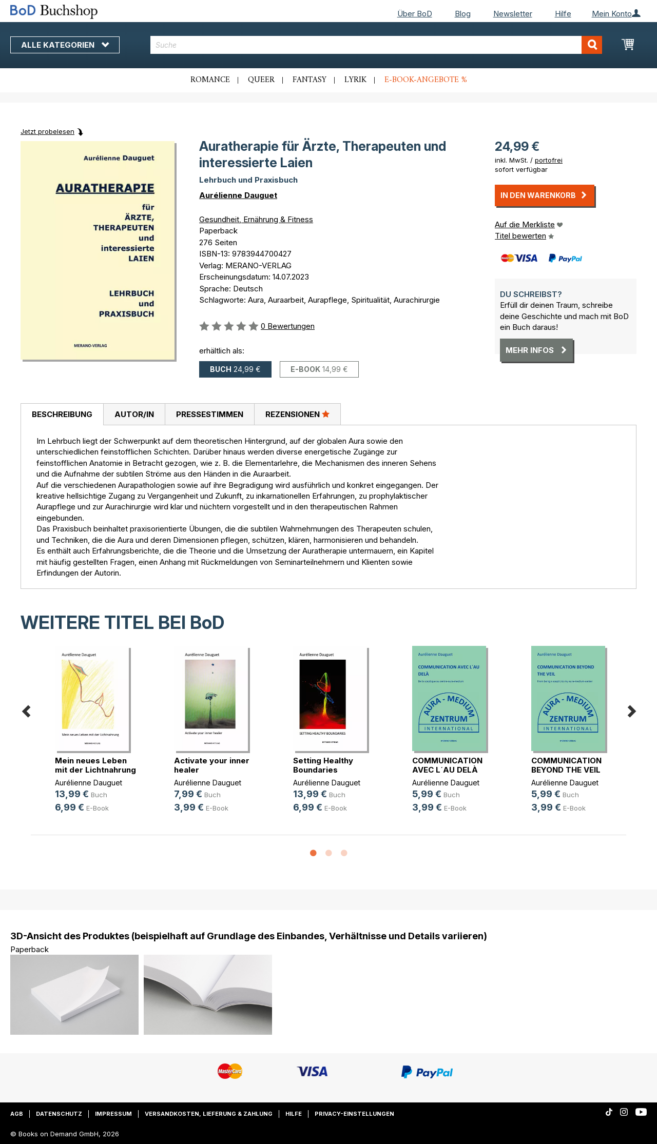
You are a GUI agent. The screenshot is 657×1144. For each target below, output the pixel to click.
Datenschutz (59, 1113)
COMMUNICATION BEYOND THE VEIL (566, 765)
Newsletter (512, 13)
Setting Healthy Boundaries (323, 765)
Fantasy (309, 80)
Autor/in (134, 414)
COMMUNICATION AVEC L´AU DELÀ (447, 765)
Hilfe (563, 13)
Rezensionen (297, 414)
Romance (210, 80)
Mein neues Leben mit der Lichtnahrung (95, 765)
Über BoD (414, 13)
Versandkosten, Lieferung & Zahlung (209, 1113)
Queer (261, 80)
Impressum (113, 1113)
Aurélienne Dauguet (238, 195)
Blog (463, 13)
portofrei (549, 160)
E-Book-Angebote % (425, 80)
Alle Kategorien (65, 45)
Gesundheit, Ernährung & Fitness (256, 219)
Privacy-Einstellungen (354, 1113)
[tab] (62, 414)
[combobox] (376, 45)
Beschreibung (62, 414)
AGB (16, 1113)
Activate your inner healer (211, 765)
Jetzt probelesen (47, 131)
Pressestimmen (209, 414)
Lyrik (355, 80)
